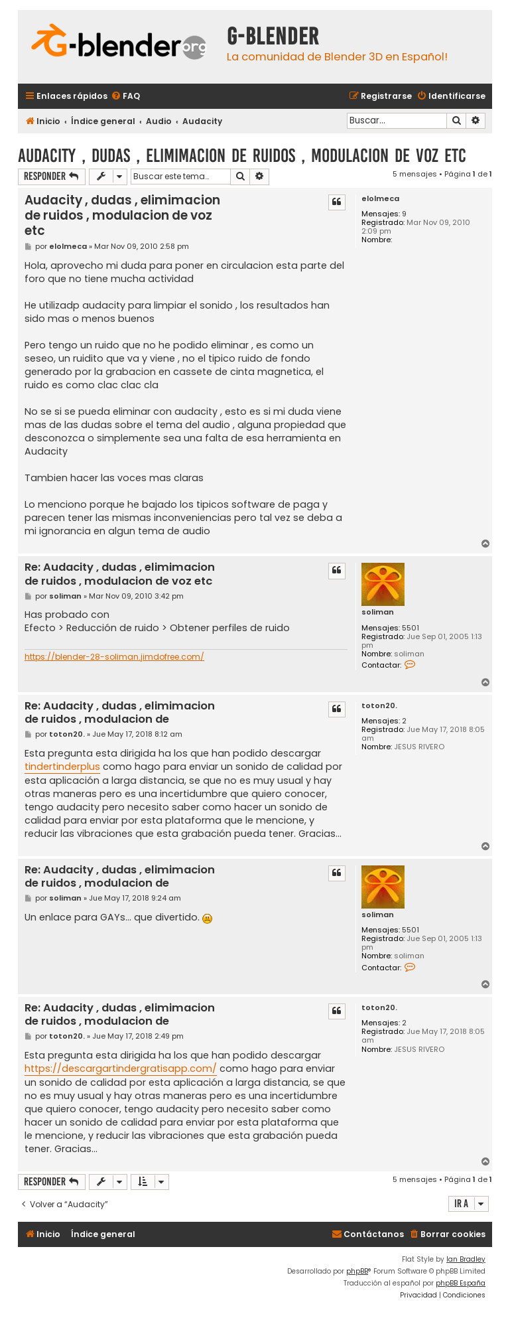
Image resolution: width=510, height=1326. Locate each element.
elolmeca (380, 198)
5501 (410, 628)
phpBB (357, 1271)
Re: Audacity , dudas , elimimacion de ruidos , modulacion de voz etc (120, 574)
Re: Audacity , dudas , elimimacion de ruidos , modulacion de (120, 713)
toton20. (379, 705)
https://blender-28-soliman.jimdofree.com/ (114, 657)
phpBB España (460, 1283)
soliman (377, 612)
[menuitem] (125, 97)
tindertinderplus (62, 766)
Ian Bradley (465, 1259)
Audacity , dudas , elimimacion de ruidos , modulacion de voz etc (242, 155)
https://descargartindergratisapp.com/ (121, 1068)
